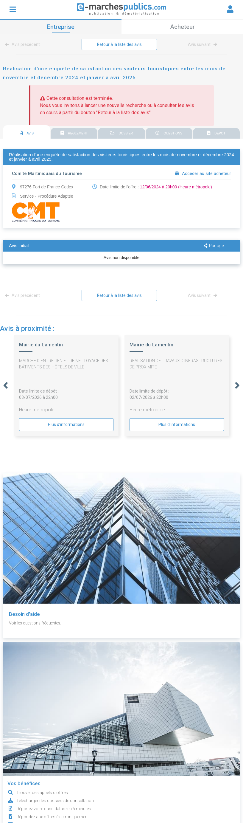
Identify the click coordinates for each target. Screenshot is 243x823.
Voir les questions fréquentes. (36, 623)
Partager (214, 245)
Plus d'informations (66, 424)
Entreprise (60, 26)
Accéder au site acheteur (203, 173)
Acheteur (182, 26)
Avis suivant (202, 44)
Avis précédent (23, 44)
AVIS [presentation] (27, 133)
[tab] (26, 132)
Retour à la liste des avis (119, 44)
